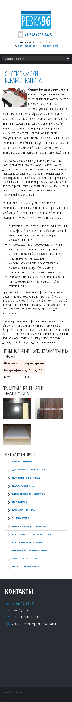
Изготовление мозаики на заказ (27, 542)
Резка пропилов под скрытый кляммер (30, 526)
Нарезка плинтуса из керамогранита (28, 494)
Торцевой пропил (20, 518)
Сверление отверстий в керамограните (29, 550)
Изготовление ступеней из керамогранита (31, 534)
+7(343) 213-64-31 (39, 34)
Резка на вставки (19, 502)
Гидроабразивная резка (23, 485)
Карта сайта (23, 692)
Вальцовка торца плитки (23, 510)
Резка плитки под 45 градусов (26, 477)
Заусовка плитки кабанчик (24, 558)
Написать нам (50, 45)
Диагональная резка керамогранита (28, 469)
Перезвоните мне (28, 45)
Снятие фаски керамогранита (25, 566)
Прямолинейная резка (22, 461)
